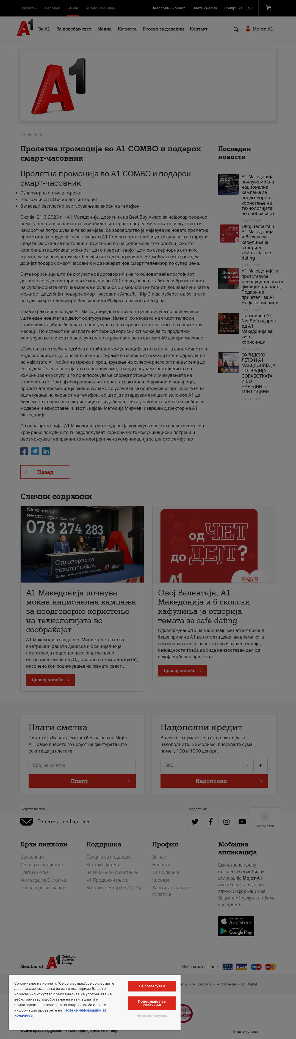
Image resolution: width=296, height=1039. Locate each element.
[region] (95, 1002)
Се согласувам (152, 986)
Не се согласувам (151, 1016)
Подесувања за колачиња (152, 1003)
